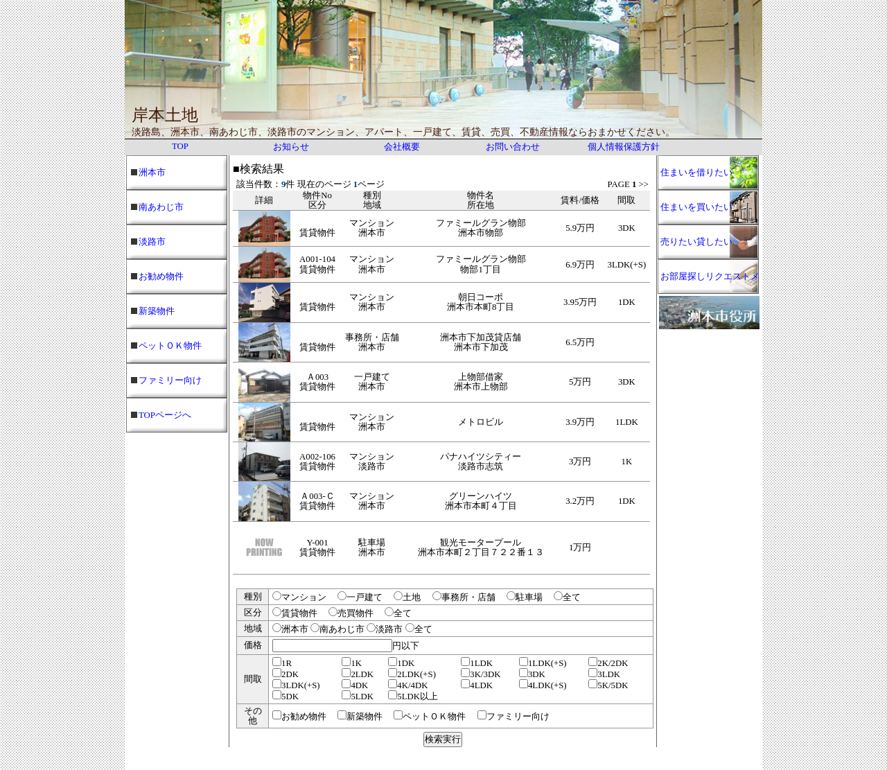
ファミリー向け (170, 380)
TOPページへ (165, 415)
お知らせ (291, 147)
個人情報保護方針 (624, 147)
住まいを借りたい (696, 172)
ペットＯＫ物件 (170, 346)
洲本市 (152, 172)
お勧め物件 (161, 276)
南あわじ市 (161, 207)
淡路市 (152, 242)
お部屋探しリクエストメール (709, 283)
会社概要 (402, 147)
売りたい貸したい (696, 242)
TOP (180, 146)
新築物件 (157, 311)
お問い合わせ (513, 147)
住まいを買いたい (696, 207)
